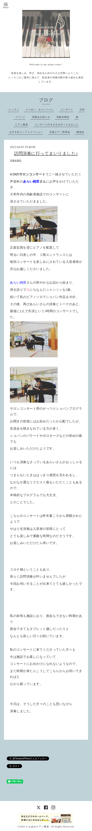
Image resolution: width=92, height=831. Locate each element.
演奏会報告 (62, 117)
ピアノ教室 (21, 124)
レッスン (14, 109)
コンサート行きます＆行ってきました (56, 124)
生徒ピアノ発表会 (59, 132)
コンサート (66, 109)
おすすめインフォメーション (26, 132)
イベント (20, 117)
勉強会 (80, 132)
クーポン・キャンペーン (39, 109)
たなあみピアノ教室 (37, 826)
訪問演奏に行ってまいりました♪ (46, 153)
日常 (82, 109)
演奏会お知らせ (41, 117)
